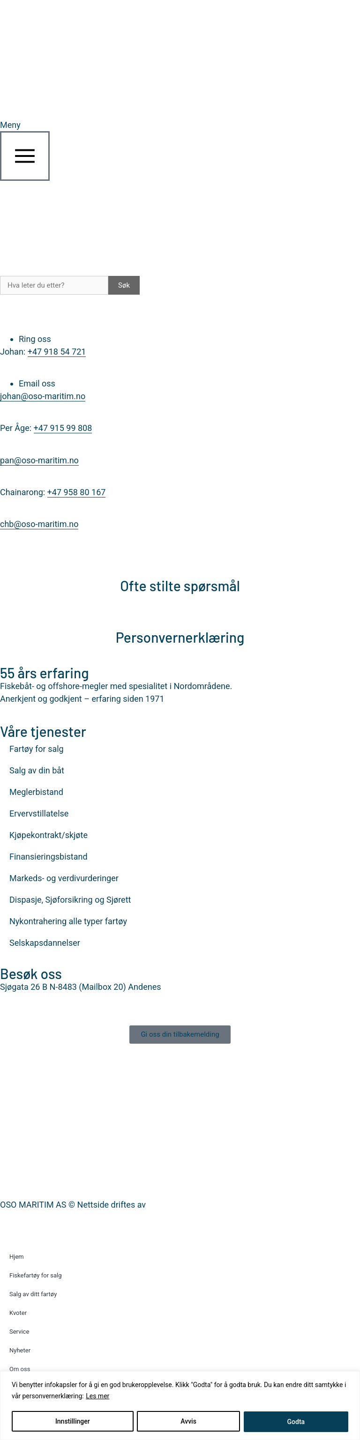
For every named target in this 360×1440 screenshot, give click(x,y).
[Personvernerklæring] (180, 613)
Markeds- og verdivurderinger (64, 878)
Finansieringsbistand (48, 856)
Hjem (16, 1256)
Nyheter (19, 1350)
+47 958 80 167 (76, 492)
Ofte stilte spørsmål (180, 585)
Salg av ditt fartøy (33, 1294)
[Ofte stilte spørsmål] (180, 561)
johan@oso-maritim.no (42, 396)
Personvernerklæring (180, 637)
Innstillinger (72, 1421)
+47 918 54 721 (57, 351)
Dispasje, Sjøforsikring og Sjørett (70, 900)
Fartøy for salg (36, 749)
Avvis (188, 1421)
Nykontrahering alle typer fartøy (68, 921)
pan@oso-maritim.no (39, 460)
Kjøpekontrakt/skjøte (48, 835)
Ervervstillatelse (38, 813)
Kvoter (18, 1312)
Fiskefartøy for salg (35, 1275)
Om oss (19, 1369)
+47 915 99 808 (63, 428)
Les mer (97, 1396)
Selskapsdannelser (44, 943)
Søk (124, 285)
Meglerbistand (36, 792)
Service (19, 1331)
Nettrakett (167, 1205)
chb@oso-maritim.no (39, 524)
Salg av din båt (36, 770)
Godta (296, 1421)
